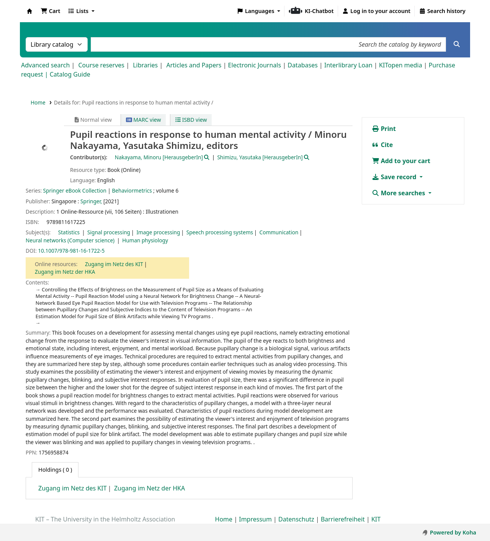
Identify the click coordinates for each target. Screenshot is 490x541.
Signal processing (108, 232)
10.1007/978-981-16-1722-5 (71, 250)
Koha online (29, 11)
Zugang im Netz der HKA (65, 271)
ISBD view (191, 119)
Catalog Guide (70, 74)
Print (384, 128)
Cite (382, 145)
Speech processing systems (219, 232)
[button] (50, 11)
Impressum (255, 519)
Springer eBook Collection (74, 190)
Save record (395, 177)
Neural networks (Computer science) (71, 240)
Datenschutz (296, 519)
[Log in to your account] (376, 11)
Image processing (158, 232)
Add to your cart (401, 161)
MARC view (143, 119)
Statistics (69, 232)
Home (38, 102)
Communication (279, 232)
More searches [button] (399, 193)
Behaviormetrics (132, 190)
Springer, (91, 201)
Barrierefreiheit (343, 519)
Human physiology (145, 240)
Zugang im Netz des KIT (114, 264)
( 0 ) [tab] (55, 469)
